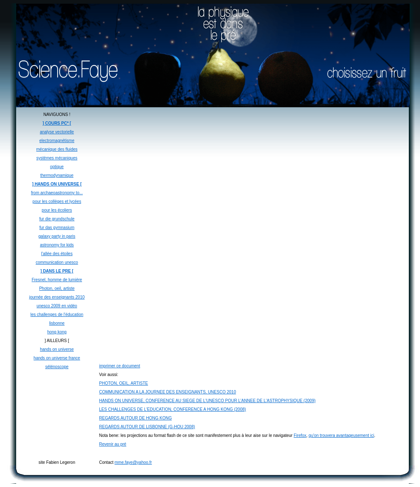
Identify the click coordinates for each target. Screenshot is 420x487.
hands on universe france (57, 358)
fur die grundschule (57, 219)
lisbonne (57, 323)
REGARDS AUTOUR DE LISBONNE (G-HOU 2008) (147, 426)
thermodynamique (56, 175)
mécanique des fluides (57, 149)
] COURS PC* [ (57, 123)
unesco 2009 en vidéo (56, 306)
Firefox (300, 435)
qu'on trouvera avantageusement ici (341, 435)
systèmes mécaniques (56, 158)
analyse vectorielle (57, 132)
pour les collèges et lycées (57, 201)
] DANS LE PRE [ (57, 271)
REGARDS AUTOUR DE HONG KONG (135, 418)
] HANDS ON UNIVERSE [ (57, 184)
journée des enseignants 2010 (56, 297)
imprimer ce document (119, 366)
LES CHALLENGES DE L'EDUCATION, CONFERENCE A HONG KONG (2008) (172, 409)
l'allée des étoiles (56, 253)
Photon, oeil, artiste (57, 288)
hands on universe (57, 349)
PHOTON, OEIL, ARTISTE (123, 383)
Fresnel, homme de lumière (56, 279)
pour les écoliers (57, 210)
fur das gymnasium (56, 227)
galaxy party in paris (57, 236)
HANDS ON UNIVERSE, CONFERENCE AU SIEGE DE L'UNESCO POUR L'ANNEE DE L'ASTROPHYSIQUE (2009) (207, 400)
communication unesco (57, 262)
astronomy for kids (57, 245)
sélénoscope (56, 366)
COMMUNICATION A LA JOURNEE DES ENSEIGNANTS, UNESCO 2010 (167, 392)
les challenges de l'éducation (56, 314)
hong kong (57, 332)
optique (57, 166)
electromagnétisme (56, 140)
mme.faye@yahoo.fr (133, 462)
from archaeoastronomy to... (57, 192)
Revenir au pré (112, 444)
